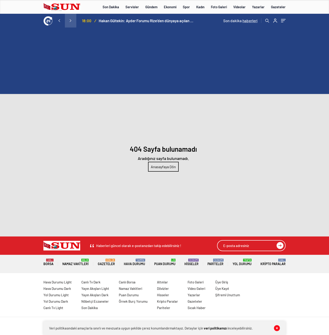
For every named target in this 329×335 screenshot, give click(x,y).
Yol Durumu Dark (55, 301)
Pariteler (215, 262)
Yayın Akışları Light (95, 288)
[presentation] (59, 20)
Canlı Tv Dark (91, 282)
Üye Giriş (221, 282)
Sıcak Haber (197, 308)
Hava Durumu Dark (57, 288)
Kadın (200, 7)
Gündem (151, 7)
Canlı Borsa (127, 282)
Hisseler (191, 262)
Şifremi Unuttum (227, 295)
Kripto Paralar (273, 262)
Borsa (48, 262)
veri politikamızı (215, 328)
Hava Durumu (134, 262)
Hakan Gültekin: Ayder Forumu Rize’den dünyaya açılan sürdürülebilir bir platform (147, 20)
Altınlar (162, 282)
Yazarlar (258, 7)
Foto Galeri (219, 7)
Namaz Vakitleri (75, 262)
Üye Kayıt (222, 288)
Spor (186, 7)
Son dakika (240, 20)
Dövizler (163, 288)
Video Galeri (196, 288)
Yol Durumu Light (56, 295)
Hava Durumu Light (57, 282)
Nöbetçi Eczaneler (95, 301)
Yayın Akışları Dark (95, 295)
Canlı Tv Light (53, 308)
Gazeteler (278, 7)
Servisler (132, 7)
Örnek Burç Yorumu (133, 301)
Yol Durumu (242, 262)
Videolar (239, 7)
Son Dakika (111, 7)
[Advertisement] (164, 62)
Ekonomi (170, 7)
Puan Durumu (164, 262)
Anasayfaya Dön (163, 167)
